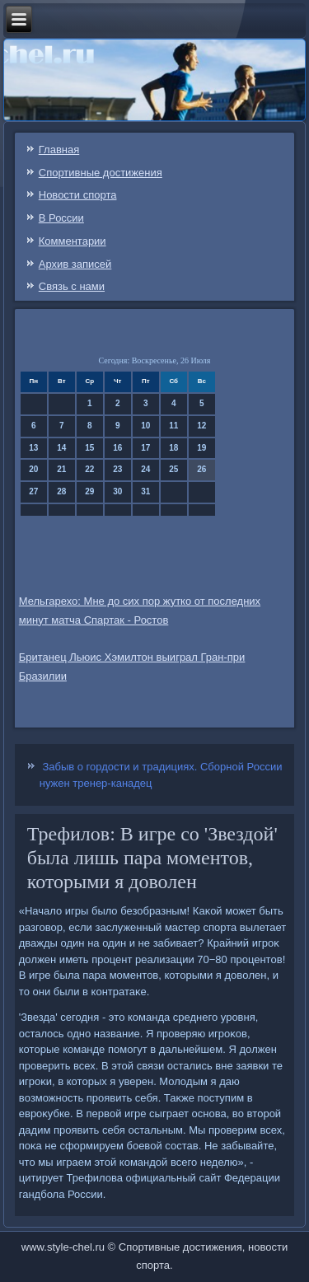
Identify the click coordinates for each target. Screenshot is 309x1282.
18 (173, 447)
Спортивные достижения (100, 172)
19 (201, 447)
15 (89, 447)
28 (61, 491)
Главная (59, 149)
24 (145, 469)
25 (173, 469)
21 (61, 469)
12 (201, 425)
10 (145, 425)
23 (117, 469)
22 (89, 469)
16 (117, 447)
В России (61, 218)
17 (145, 447)
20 (33, 469)
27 (33, 491)
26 (201, 469)
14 (61, 447)
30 (117, 491)
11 (173, 425)
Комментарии (72, 241)
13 (33, 447)
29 (89, 491)
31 (145, 491)
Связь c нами (72, 286)
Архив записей (75, 264)
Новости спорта (78, 195)
